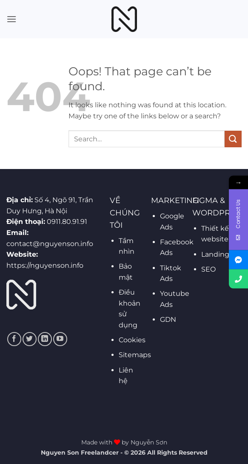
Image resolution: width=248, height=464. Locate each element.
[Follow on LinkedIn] (45, 339)
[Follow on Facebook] (14, 339)
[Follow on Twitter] (30, 339)
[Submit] (233, 139)
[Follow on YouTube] (60, 339)
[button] (11, 19)
